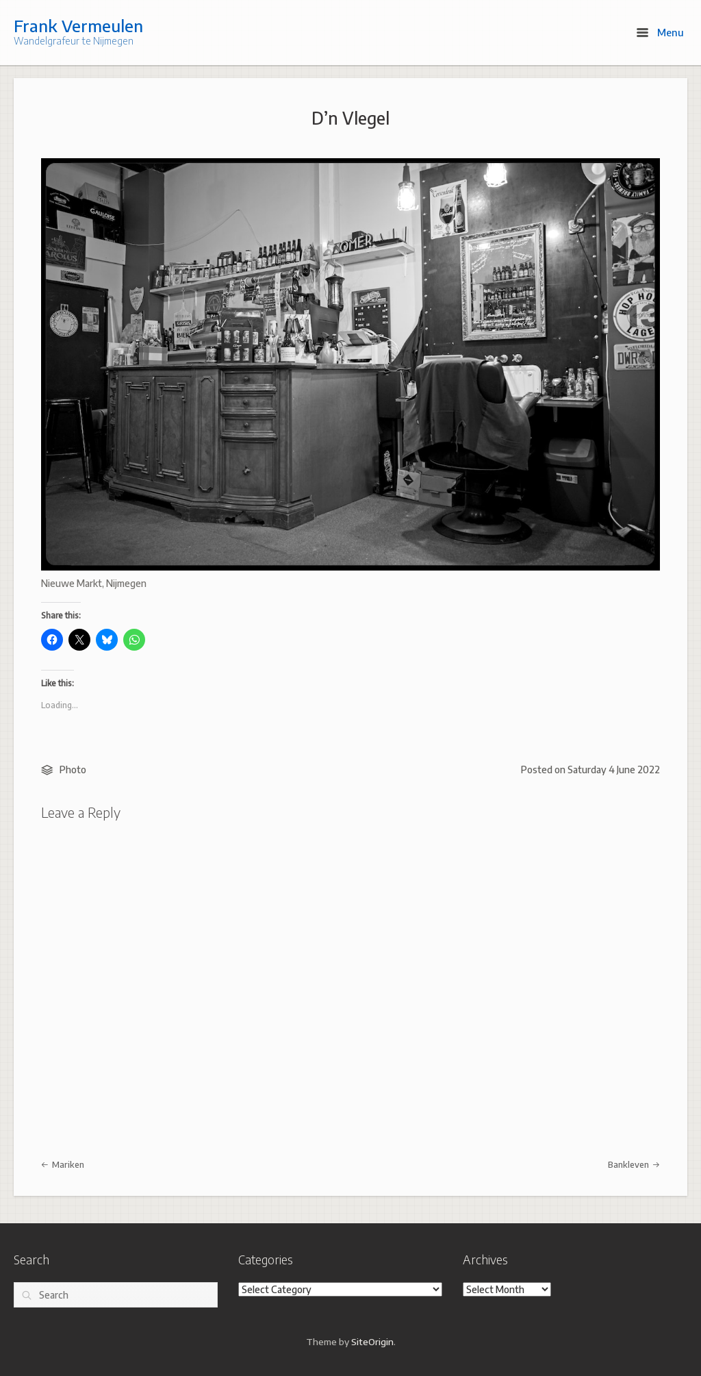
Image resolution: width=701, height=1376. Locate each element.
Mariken (62, 1164)
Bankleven (634, 1164)
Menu (660, 32)
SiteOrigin (372, 1341)
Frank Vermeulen (78, 25)
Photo (73, 769)
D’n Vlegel (350, 118)
